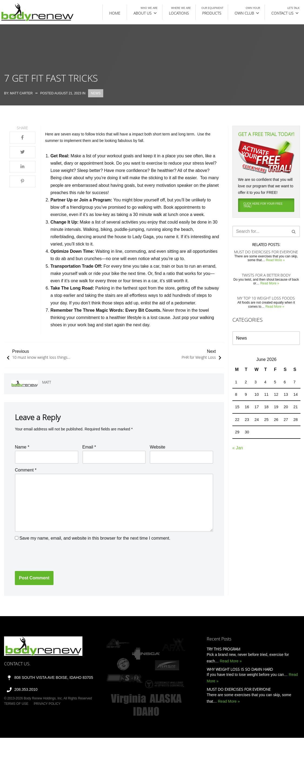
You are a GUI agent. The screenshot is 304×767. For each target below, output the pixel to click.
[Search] (260, 231)
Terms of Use (16, 704)
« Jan (237, 448)
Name (22, 447)
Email (89, 447)
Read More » (275, 260)
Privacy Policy (47, 704)
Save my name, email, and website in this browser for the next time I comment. (94, 538)
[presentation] (56, 555)
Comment (25, 470)
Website (157, 447)
